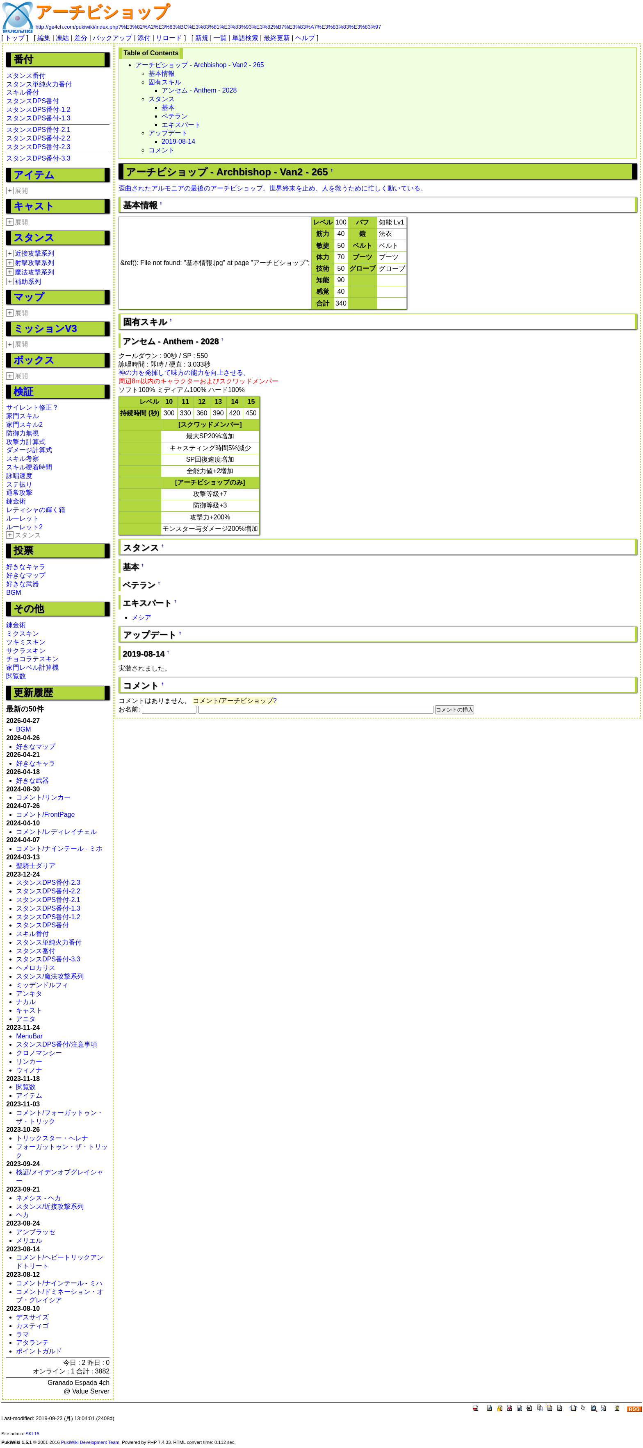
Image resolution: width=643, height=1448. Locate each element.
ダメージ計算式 (29, 449)
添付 (143, 37)
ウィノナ (29, 1070)
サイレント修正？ (32, 407)
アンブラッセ (35, 1231)
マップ (29, 296)
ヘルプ (305, 37)
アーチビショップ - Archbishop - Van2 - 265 (199, 64)
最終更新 (277, 37)
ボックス (34, 359)
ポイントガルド (39, 1351)
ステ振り (19, 484)
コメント (161, 150)
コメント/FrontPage (45, 814)
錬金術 (16, 501)
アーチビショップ (102, 12)
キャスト (34, 205)
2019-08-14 (178, 141)
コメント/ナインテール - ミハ (59, 1283)
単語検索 (245, 37)
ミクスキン (22, 633)
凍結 (62, 37)
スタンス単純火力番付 (39, 84)
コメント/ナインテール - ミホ (59, 848)
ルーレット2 (24, 526)
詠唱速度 (19, 475)
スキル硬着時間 (29, 467)
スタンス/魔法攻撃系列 (49, 976)
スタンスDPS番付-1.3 (38, 118)
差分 (80, 37)
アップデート (168, 132)
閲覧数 (16, 676)
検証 (23, 391)
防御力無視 (22, 433)
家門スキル (22, 415)
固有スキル (164, 82)
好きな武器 (22, 583)
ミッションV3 (45, 328)
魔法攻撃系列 (34, 272)
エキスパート (181, 124)
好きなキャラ (26, 566)
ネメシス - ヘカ (38, 1197)
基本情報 (161, 73)
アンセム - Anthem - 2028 (199, 90)
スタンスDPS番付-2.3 (38, 146)
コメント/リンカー (43, 797)
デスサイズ (32, 1317)
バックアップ (112, 37)
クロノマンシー (39, 1052)
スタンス (34, 237)
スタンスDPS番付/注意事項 (56, 1044)
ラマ (22, 1334)
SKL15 (32, 1433)
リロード (169, 37)
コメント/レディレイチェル (56, 831)
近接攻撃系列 (34, 253)
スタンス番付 (26, 75)
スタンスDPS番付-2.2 (38, 138)
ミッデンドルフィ (42, 984)
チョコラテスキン (32, 658)
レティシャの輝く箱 (35, 509)
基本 (168, 107)
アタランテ (32, 1342)
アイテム (34, 174)
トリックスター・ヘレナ (52, 1138)
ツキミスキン (26, 642)
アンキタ (29, 993)
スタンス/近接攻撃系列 (49, 1206)
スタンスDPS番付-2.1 (38, 129)
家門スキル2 (24, 424)
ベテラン (175, 116)
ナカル (26, 1001)
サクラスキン (26, 650)
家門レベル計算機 (32, 667)
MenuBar (29, 1036)
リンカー (29, 1061)
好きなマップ (26, 575)
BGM (13, 592)
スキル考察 (22, 458)
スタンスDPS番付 (32, 100)
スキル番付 (22, 92)
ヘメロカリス (35, 967)
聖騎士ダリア (35, 865)
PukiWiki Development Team (90, 1442)
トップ (15, 37)
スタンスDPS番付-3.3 (38, 158)
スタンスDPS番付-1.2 (38, 109)
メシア (141, 617)
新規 (201, 37)
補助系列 (28, 281)
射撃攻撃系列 (34, 262)
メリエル (29, 1240)
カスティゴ (32, 1325)
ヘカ (22, 1214)
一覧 (220, 37)
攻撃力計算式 (26, 441)
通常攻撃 (19, 492)
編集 (43, 37)
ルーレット (22, 518)
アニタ (26, 1018)
